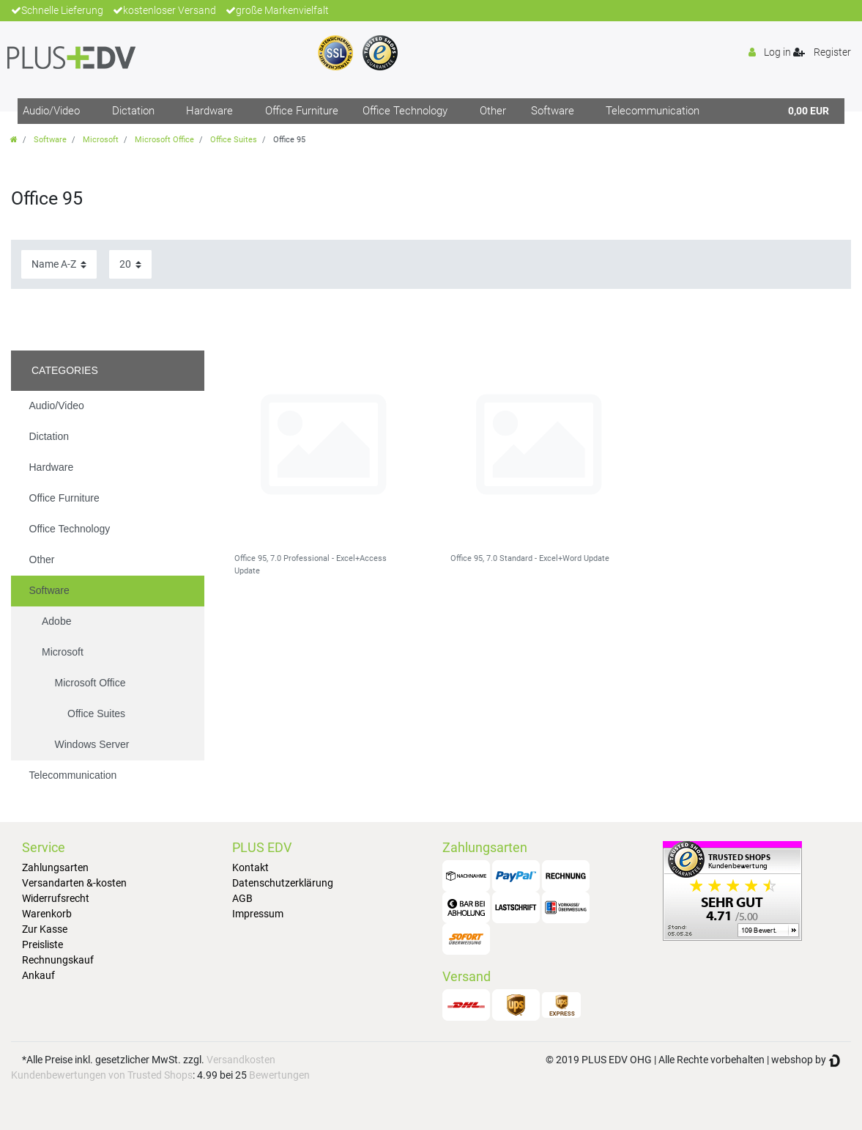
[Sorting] (59, 264)
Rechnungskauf (58, 960)
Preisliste (42, 944)
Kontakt (250, 867)
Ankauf (38, 975)
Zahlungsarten (55, 867)
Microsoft (101, 139)
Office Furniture (301, 110)
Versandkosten (241, 1059)
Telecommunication (652, 110)
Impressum (257, 914)
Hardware (209, 110)
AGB (242, 898)
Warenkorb (47, 914)
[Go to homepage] (14, 139)
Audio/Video (51, 110)
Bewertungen (279, 1075)
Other (493, 110)
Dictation (133, 110)
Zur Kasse (44, 929)
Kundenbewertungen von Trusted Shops (102, 1075)
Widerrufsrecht (55, 898)
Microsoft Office (164, 139)
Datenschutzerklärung (282, 883)
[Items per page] (130, 264)
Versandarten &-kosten (74, 883)
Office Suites (233, 139)
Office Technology (405, 110)
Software (552, 110)
